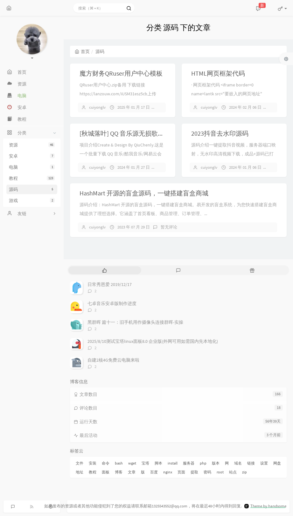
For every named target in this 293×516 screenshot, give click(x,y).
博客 (118, 472)
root (220, 472)
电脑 (32, 167)
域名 (238, 463)
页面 (181, 472)
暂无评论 (169, 227)
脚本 (158, 463)
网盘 (277, 463)
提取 (194, 472)
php (203, 463)
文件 (79, 463)
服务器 (188, 463)
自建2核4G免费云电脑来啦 (113, 360)
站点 (233, 472)
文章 (132, 472)
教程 (32, 178)
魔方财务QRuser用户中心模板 (121, 73)
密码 (207, 472)
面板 (105, 472)
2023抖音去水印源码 (219, 133)
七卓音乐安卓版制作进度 (111, 303)
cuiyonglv (97, 107)
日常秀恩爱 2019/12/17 (109, 284)
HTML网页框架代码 (218, 73)
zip (244, 472)
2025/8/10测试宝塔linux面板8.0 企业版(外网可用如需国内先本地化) (152, 341)
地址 (79, 472)
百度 (154, 472)
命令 (105, 463)
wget (132, 463)
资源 (32, 145)
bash (119, 463)
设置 (264, 463)
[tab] (105, 270)
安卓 (32, 156)
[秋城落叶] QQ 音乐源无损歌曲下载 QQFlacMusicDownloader (162, 133)
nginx (167, 472)
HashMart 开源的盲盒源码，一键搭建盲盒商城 (144, 193)
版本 (216, 463)
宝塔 (145, 463)
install (173, 463)
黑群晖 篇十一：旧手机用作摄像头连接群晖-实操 (135, 322)
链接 (251, 463)
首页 (82, 51)
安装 (92, 463)
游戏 (32, 200)
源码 (32, 189)
